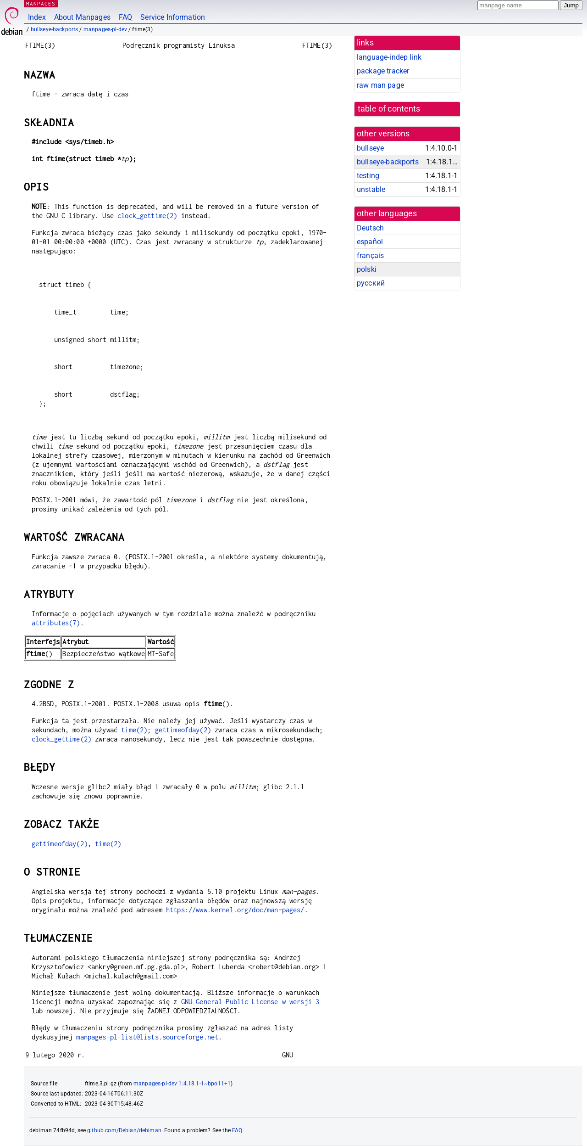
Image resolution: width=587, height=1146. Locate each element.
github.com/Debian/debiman (124, 1130)
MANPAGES (40, 3)
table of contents (389, 108)
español (370, 241)
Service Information (172, 17)
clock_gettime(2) (147, 215)
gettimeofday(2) (183, 730)
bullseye (370, 148)
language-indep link (389, 57)
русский (371, 283)
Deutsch (370, 228)
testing (368, 175)
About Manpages (82, 17)
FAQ (125, 17)
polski (367, 269)
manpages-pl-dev (105, 29)
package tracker (383, 71)
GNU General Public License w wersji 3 (250, 1002)
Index (37, 17)
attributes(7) (56, 623)
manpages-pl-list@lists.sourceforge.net (147, 1037)
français (370, 255)
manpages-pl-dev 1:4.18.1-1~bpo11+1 (182, 1083)
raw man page (380, 85)
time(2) (134, 730)
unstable (371, 189)
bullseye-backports (54, 29)
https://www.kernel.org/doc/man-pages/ (235, 910)
